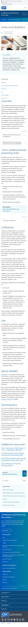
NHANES (4, 375)
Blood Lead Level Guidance (8, 568)
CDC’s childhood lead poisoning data (9, 85)
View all (5, 562)
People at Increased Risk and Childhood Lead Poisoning (13, 546)
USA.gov (9, 623)
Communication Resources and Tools (11, 552)
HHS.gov (3, 623)
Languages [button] (5, 605)
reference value (5, 399)
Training (24, 19)
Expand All (24, 131)
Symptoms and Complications (9, 540)
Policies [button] (4, 601)
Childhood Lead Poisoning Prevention (10, 14)
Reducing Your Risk (7, 549)
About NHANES (5, 95)
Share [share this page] (24, 480)
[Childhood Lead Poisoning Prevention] (14, 516)
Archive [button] (4, 609)
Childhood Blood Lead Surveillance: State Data (13, 493)
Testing (4, 543)
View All (5, 530)
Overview (3, 82)
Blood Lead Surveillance (8, 489)
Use (2, 92)
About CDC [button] (5, 597)
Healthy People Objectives (9, 505)
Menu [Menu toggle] (24, 14)
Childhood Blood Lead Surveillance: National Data (14, 496)
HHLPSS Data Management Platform (11, 502)
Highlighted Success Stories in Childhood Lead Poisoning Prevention (13, 555)
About (3, 537)
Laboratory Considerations (14, 19)
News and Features (7, 559)
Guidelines (3, 19)
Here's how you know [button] (6, 4)
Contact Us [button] (5, 593)
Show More (4, 98)
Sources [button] (6, 480)
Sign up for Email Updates (10, 588)
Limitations (3, 89)
